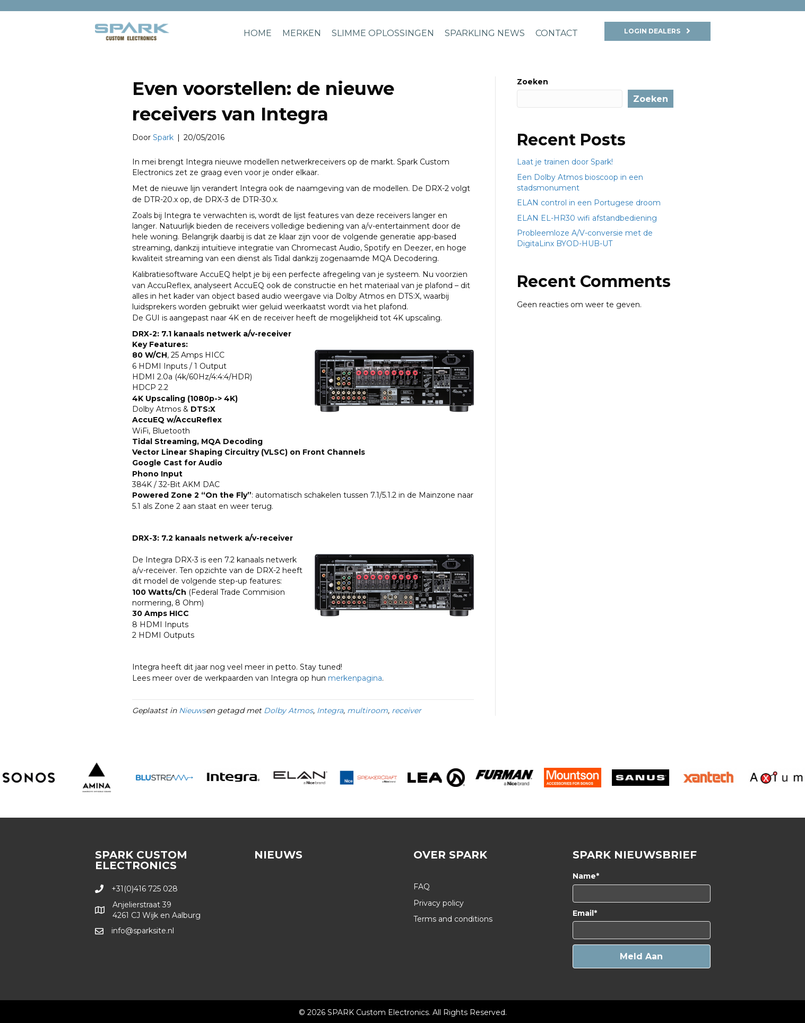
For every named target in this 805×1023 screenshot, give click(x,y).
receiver (406, 710)
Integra (330, 710)
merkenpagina (355, 678)
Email (583, 913)
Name (584, 876)
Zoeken (532, 81)
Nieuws (192, 710)
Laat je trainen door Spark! (565, 162)
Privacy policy (438, 903)
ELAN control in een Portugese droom (589, 202)
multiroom (367, 710)
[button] (642, 956)
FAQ (421, 886)
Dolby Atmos (288, 710)
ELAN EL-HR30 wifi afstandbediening (587, 218)
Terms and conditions (452, 919)
